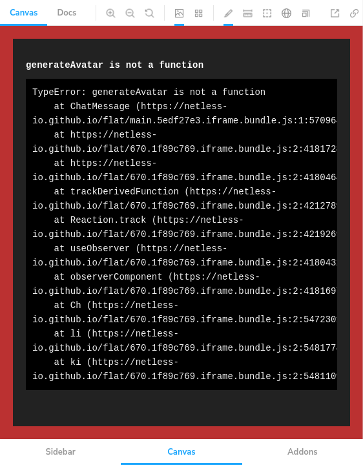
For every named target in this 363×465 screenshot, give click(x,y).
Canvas (23, 13)
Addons (302, 452)
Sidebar (60, 452)
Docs (66, 13)
